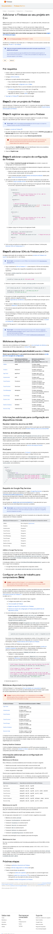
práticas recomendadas (25, 123)
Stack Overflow (39, 920)
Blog (20, 919)
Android (12, 60)
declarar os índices (23, 749)
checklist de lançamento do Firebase (23, 879)
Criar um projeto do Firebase (15, 604)
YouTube (20, 926)
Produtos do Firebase (16, 38)
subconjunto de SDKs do (13, 594)
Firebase (4, 11)
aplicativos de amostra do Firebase (21, 865)
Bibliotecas (4, 924)
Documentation (7, 6)
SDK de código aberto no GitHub (19, 867)
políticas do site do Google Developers (19, 885)
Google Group (39, 922)
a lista (25, 93)
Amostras (4, 922)
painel (20, 875)
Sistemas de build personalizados (34, 175)
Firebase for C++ (19, 6)
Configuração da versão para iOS (37, 334)
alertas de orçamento (20, 872)
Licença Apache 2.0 (42, 884)
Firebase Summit (22, 921)
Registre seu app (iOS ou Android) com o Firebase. (21, 606)
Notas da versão (39, 924)
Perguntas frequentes (40, 926)
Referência (4, 920)
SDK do (15, 44)
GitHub (26, 347)
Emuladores (11, 89)
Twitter (20, 924)
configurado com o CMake (25, 84)
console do (15, 129)
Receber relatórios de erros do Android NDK (37, 428)
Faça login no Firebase (11, 96)
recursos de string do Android (19, 177)
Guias (3, 917)
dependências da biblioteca (17, 299)
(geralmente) (31, 523)
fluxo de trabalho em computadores (32, 688)
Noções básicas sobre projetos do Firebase (28, 641)
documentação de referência (39, 345)
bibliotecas (14, 305)
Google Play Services (36, 491)
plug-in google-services (20, 181)
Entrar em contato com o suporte (43, 917)
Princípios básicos (29, 11)
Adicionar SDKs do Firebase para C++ (15, 246)
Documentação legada (41, 928)
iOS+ (5, 60)
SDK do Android (15, 77)
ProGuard (27, 452)
